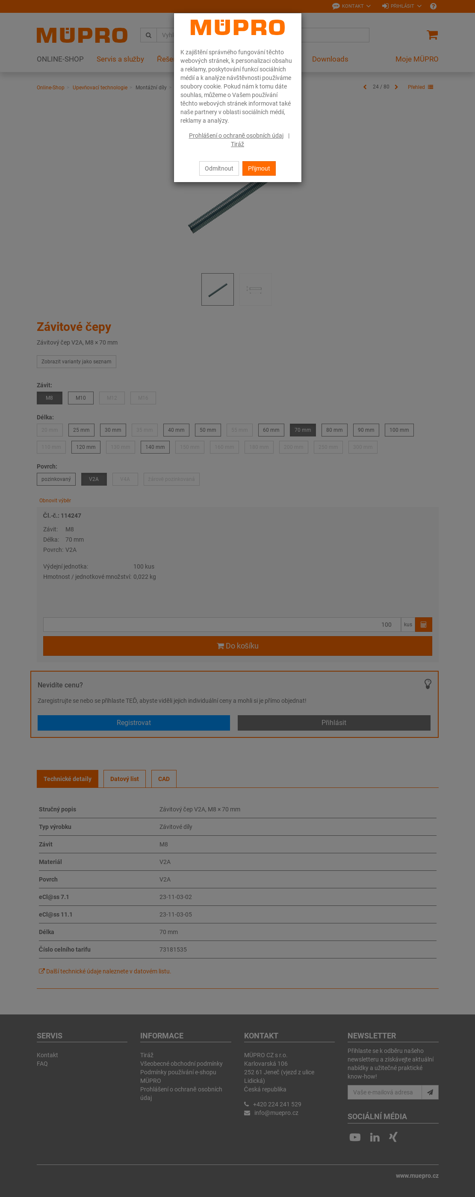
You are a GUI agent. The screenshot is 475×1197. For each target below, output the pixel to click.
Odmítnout (219, 168)
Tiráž (237, 144)
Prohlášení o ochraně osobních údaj (236, 135)
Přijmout (259, 168)
